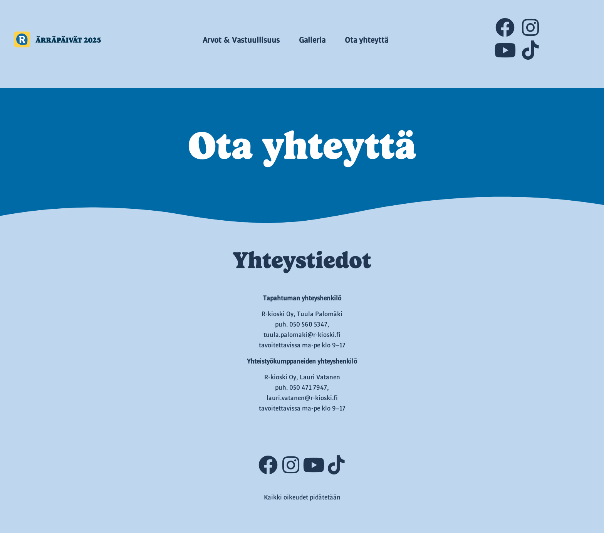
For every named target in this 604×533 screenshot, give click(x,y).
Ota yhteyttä (366, 40)
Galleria (312, 40)
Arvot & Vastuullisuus (241, 40)
